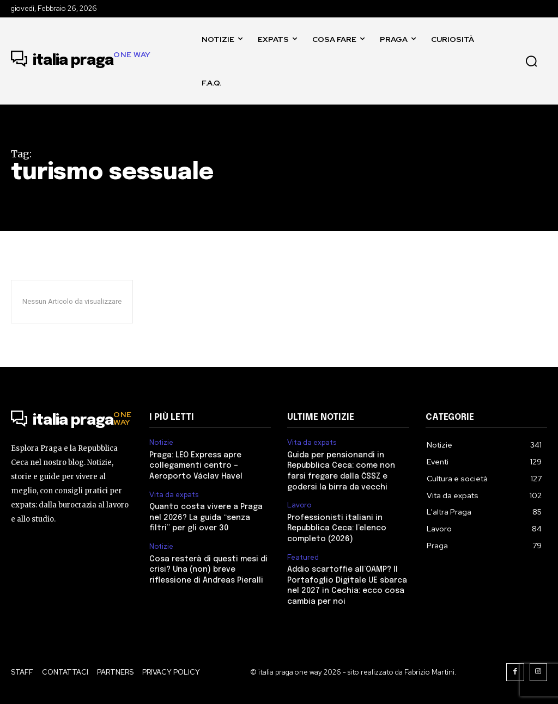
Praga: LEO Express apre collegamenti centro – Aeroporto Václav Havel (195, 465)
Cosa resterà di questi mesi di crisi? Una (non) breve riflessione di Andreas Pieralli (208, 569)
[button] (531, 61)
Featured (303, 557)
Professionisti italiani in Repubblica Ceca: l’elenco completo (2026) (336, 528)
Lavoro (299, 505)
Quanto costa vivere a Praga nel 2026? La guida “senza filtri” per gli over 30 (206, 517)
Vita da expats (173, 495)
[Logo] (81, 61)
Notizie (161, 442)
